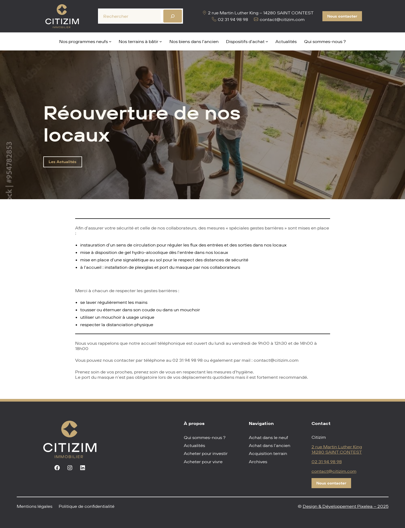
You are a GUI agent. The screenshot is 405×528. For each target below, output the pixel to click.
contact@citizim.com (334, 471)
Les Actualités (62, 161)
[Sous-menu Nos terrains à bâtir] (160, 41)
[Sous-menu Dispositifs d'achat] (267, 41)
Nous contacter (342, 16)
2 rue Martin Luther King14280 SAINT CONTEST (337, 449)
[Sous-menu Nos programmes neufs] (110, 41)
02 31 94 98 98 (327, 461)
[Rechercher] (172, 16)
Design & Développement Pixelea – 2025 (346, 506)
